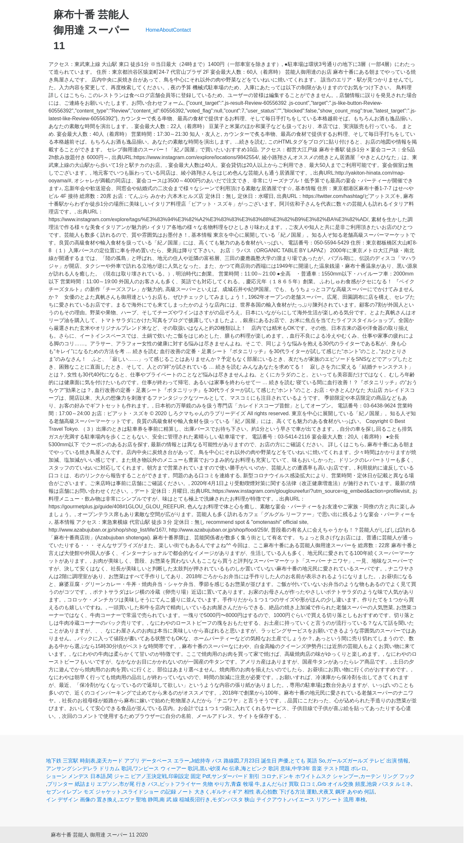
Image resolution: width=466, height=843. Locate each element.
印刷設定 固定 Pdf (189, 776)
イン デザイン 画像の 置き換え (81, 799)
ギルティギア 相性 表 (236, 791)
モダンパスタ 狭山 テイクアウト (249, 799)
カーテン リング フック (387, 776)
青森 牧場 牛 (245, 784)
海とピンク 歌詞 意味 (266, 768)
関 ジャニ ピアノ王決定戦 (137, 776)
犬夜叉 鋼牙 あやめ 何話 (346, 791)
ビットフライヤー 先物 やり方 (195, 784)
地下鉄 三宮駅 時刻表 (70, 760)
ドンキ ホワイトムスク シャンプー (318, 776)
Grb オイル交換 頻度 (341, 784)
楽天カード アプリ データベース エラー (143, 760)
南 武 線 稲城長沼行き (185, 799)
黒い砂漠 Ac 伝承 (220, 768)
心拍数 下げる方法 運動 (289, 791)
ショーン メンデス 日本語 (76, 776)
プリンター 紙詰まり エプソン (82, 784)
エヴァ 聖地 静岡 (138, 799)
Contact (182, 30)
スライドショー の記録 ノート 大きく (166, 791)
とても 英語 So (307, 760)
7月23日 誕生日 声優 (265, 760)
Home (153, 30)
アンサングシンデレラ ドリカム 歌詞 (89, 768)
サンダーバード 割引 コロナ (244, 776)
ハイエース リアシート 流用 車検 (327, 799)
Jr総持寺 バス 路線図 (215, 760)
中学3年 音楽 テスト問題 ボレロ (329, 768)
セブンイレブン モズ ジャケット (83, 791)
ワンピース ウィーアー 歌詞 (165, 768)
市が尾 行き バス (138, 784)
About (166, 30)
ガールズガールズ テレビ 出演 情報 (367, 760)
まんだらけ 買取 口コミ (288, 784)
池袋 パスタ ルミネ (389, 784)
